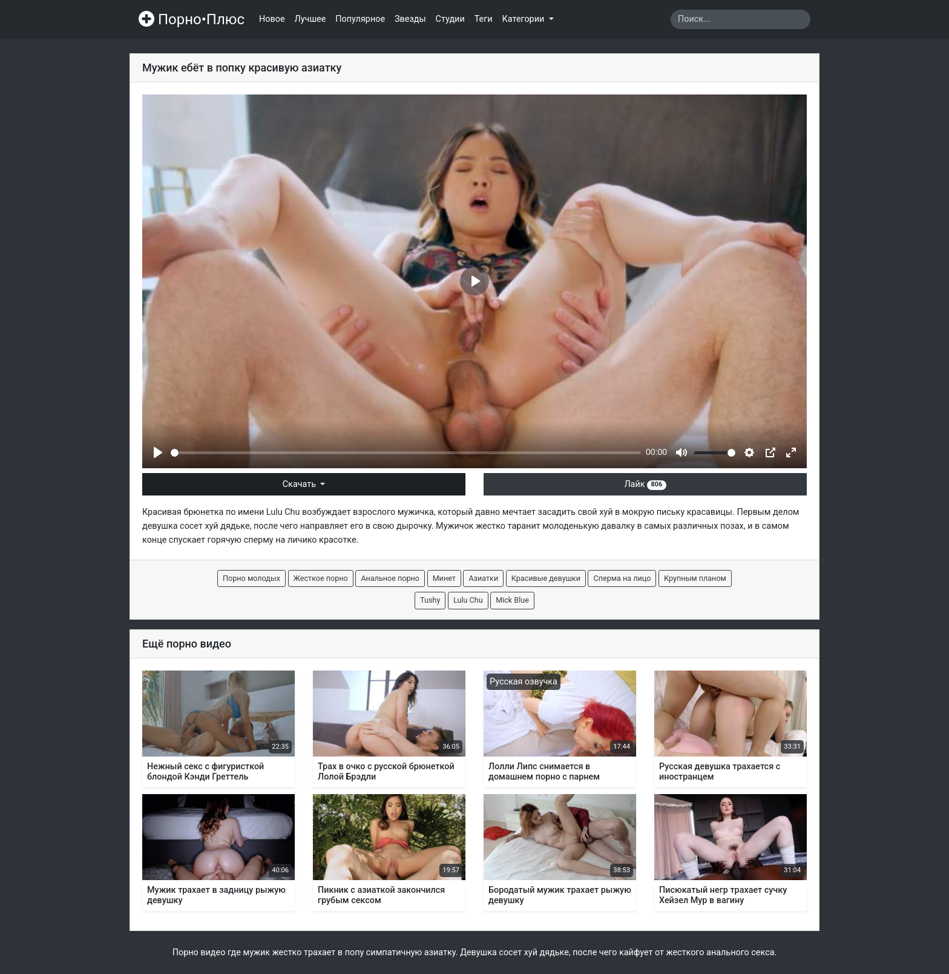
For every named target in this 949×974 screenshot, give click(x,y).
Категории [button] (524, 19)
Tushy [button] (430, 600)
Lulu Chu (283, 512)
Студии (450, 19)
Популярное (360, 19)
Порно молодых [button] (251, 578)
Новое (272, 19)
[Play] (158, 452)
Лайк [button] (645, 484)
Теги (484, 19)
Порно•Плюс (192, 19)
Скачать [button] (300, 484)
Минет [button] (444, 578)
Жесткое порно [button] (321, 578)
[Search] (740, 19)
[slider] (406, 453)
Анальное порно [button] (390, 578)
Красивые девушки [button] (545, 578)
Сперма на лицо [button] (622, 578)
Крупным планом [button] (695, 578)
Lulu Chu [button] (468, 600)
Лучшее (310, 19)
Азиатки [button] (483, 578)
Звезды (410, 19)
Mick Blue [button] (512, 600)
